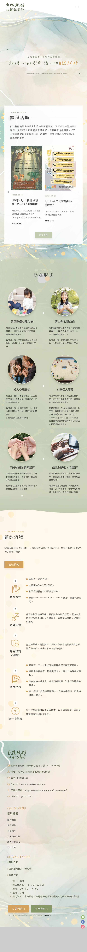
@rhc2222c (27, 818)
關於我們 (11, 842)
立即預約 (18, 934)
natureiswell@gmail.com (35, 806)
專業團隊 (11, 854)
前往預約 (13, 587)
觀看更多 (43, 237)
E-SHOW (48, 941)
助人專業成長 (13, 867)
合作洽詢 (11, 873)
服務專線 (40, 934)
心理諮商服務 (13, 860)
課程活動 (11, 848)
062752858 (23, 800)
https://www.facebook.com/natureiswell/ (49, 812)
